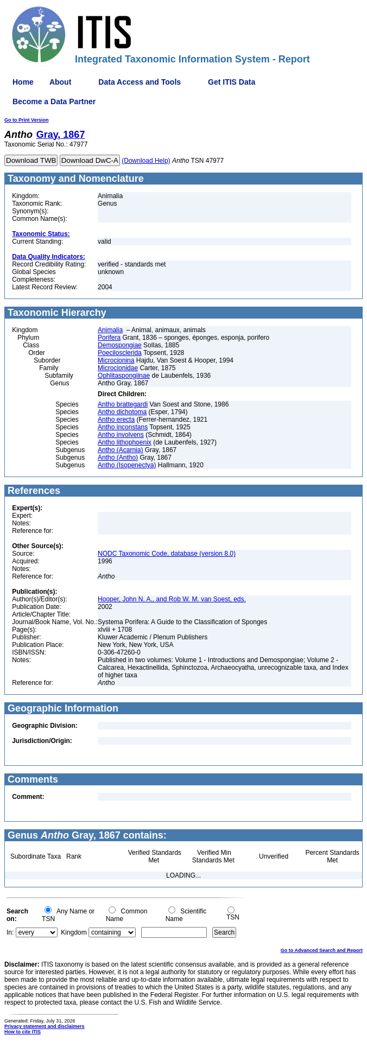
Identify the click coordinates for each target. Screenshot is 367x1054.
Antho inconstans (123, 427)
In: (10, 932)
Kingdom (73, 932)
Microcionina (116, 360)
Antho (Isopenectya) (127, 465)
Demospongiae (120, 345)
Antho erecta (116, 419)
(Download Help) (146, 160)
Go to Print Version (26, 120)
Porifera (109, 337)
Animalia (110, 330)
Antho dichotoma (122, 412)
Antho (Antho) (118, 457)
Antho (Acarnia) (120, 450)
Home (23, 82)
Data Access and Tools (139, 82)
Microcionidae (118, 368)
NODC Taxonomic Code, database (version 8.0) (167, 553)
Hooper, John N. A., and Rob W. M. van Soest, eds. (172, 599)
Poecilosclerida (120, 353)
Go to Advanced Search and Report (322, 950)
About (60, 82)
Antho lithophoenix (124, 442)
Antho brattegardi (123, 404)
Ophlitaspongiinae (124, 375)
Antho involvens (121, 435)
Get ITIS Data (231, 82)
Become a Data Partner (54, 101)
